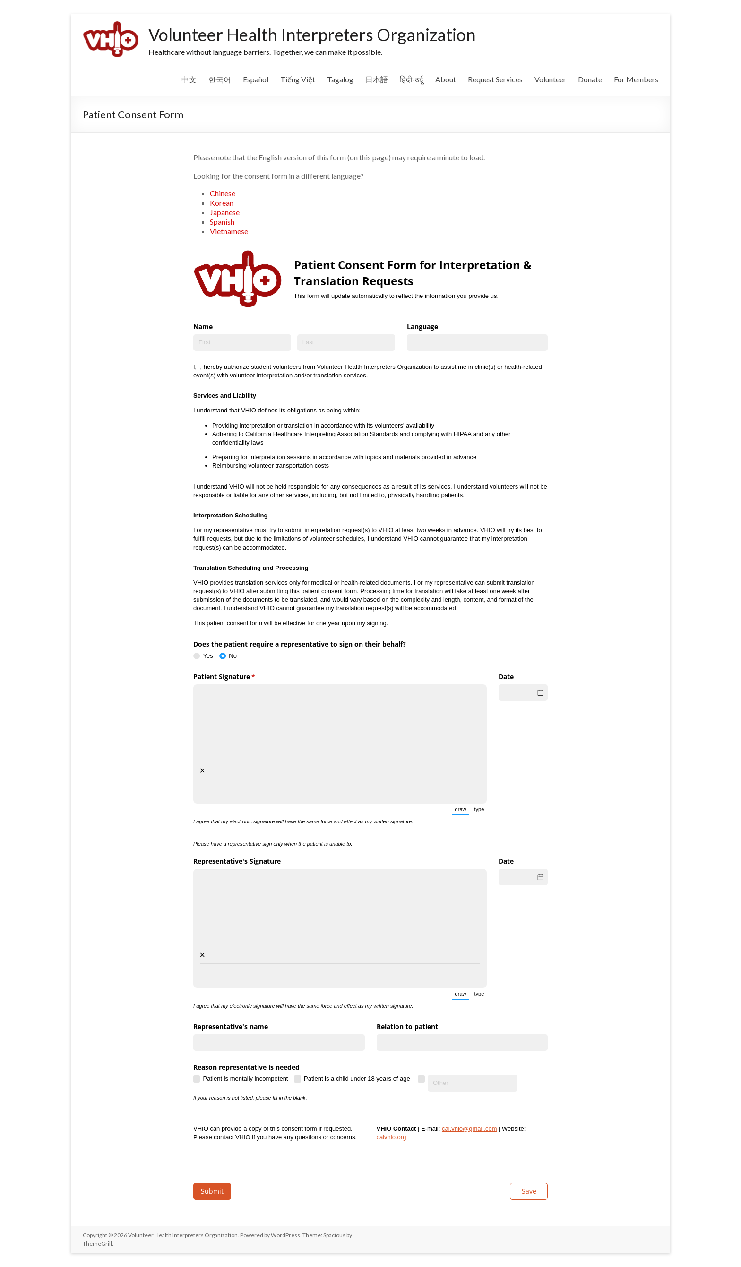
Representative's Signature (237, 860)
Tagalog (340, 79)
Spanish (223, 221)
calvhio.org (391, 1137)
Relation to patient (407, 1026)
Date (506, 676)
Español (255, 79)
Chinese (222, 193)
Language (422, 326)
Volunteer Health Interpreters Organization (312, 34)
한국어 (219, 79)
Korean (221, 202)
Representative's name (230, 1026)
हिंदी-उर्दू (411, 79)
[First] (242, 342)
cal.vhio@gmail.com (469, 1128)
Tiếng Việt (297, 79)
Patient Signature (238, 677)
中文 (189, 79)
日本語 (376, 79)
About (445, 79)
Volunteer (550, 79)
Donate (590, 79)
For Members (636, 79)
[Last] (346, 342)
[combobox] (477, 342)
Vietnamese (229, 231)
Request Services (495, 79)
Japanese (225, 212)
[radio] (206, 656)
